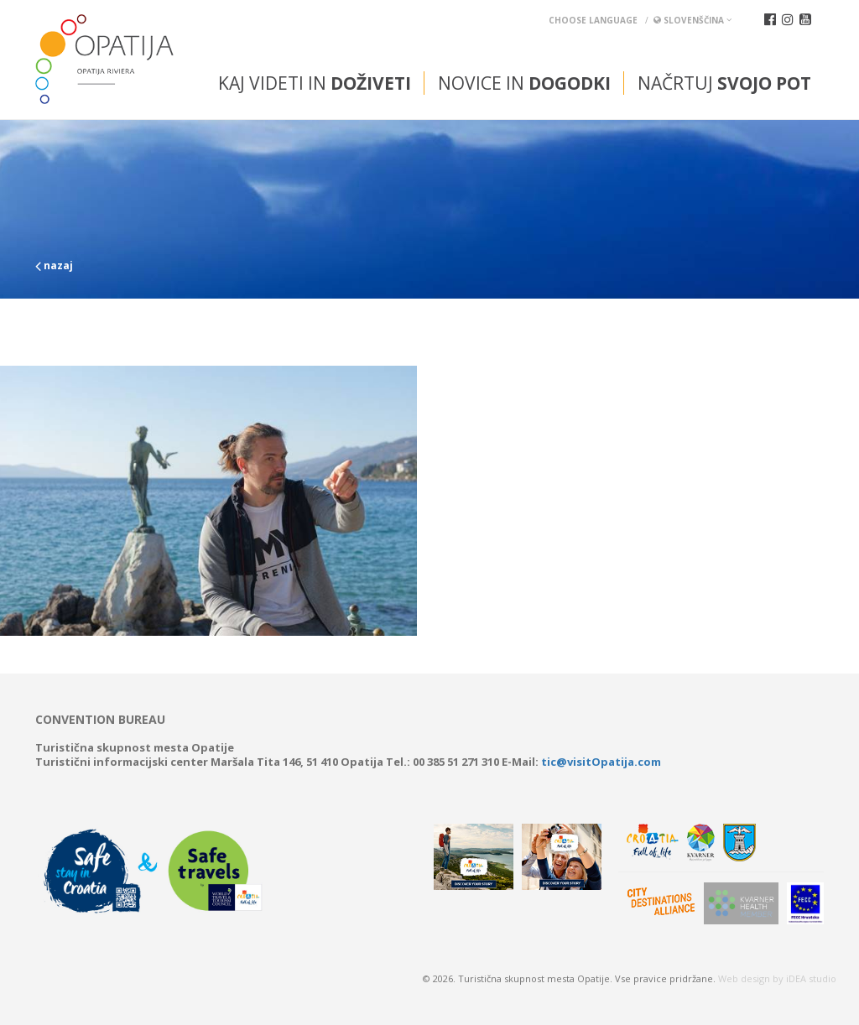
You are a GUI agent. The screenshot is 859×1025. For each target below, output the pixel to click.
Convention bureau (100, 719)
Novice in (524, 83)
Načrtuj (724, 83)
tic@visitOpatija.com (601, 761)
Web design (744, 978)
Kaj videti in (314, 83)
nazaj (54, 265)
